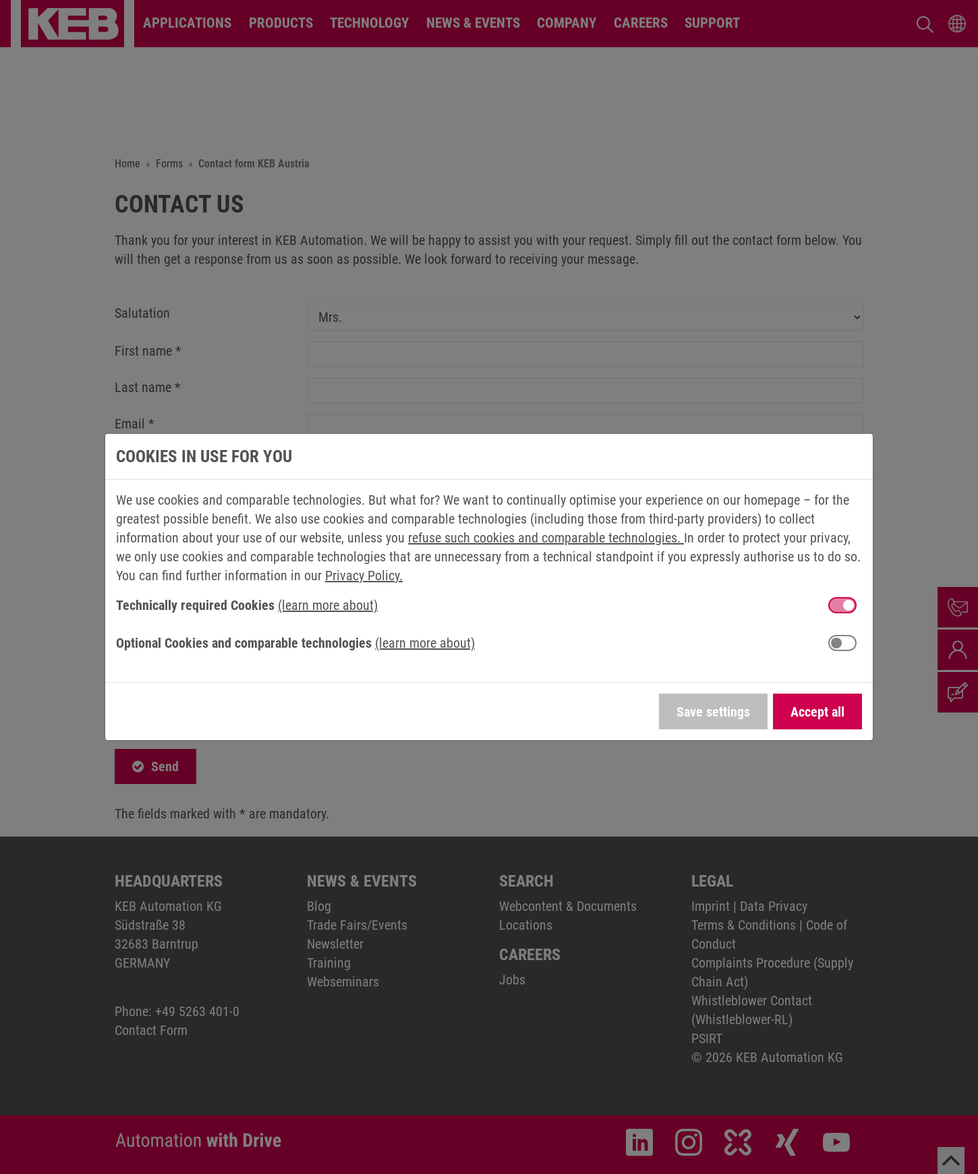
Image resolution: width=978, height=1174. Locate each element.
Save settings (713, 712)
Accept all (817, 712)
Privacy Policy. (364, 575)
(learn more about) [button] (328, 605)
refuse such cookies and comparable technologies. (546, 538)
